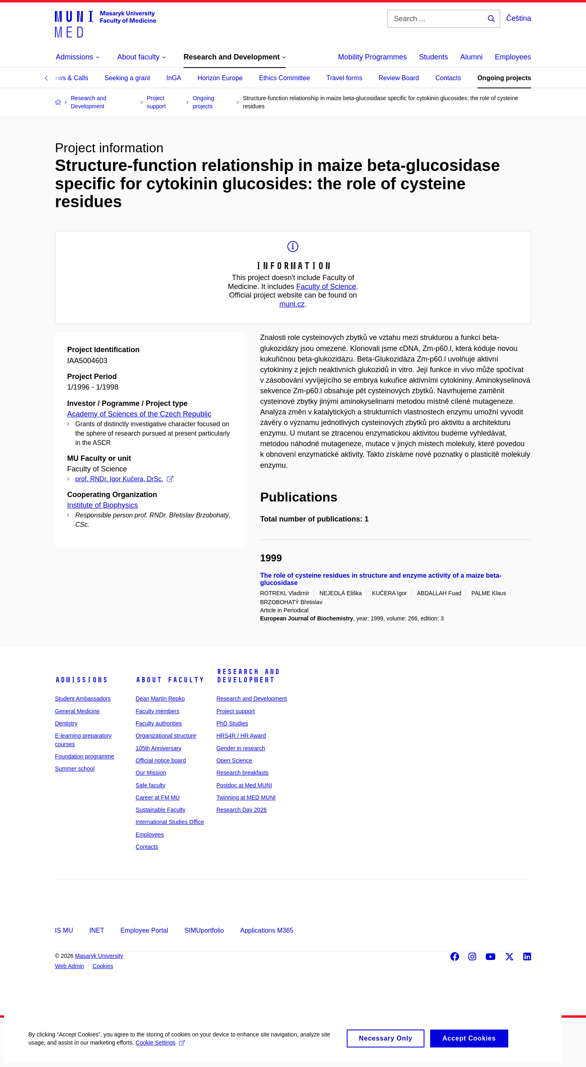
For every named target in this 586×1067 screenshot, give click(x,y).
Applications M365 (266, 930)
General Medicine (77, 711)
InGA (173, 77)
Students (433, 57)
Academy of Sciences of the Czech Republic (139, 414)
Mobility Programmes (372, 57)
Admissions (81, 679)
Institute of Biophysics (102, 505)
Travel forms (344, 77)
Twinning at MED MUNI (246, 797)
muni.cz (291, 304)
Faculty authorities (159, 723)
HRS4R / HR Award (241, 735)
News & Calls (69, 77)
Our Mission (151, 772)
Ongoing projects (504, 77)
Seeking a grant (127, 77)
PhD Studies (232, 723)
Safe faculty (150, 785)
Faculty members (157, 711)
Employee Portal (144, 930)
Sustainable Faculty (160, 809)
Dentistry (66, 723)
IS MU (64, 930)
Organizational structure (166, 735)
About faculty (170, 679)
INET (96, 930)
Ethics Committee (284, 77)
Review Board (398, 77)
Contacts (448, 77)
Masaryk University (99, 956)
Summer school (74, 768)
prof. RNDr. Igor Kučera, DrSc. (124, 478)
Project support (235, 711)
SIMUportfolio (204, 930)
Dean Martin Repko (160, 698)
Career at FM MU (157, 797)
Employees (513, 57)
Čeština (518, 18)
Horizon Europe (220, 77)
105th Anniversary (158, 748)
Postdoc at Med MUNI (244, 785)
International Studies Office (170, 822)
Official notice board (161, 760)
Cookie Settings (160, 1049)
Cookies (102, 966)
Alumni (471, 57)
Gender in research (240, 748)
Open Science (234, 760)
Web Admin (69, 966)
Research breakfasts (242, 772)
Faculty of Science (326, 287)
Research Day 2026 (241, 809)
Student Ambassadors (83, 698)
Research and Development (248, 675)
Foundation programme (84, 756)
